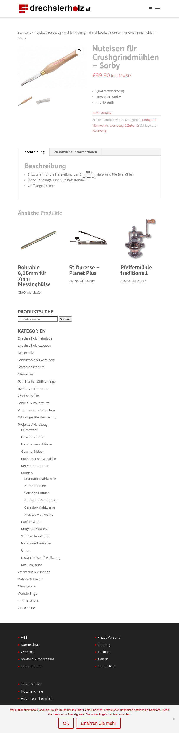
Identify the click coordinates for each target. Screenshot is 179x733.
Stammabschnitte (31, 367)
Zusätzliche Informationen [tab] (75, 152)
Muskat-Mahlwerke (39, 514)
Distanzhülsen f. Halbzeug (40, 557)
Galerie (103, 659)
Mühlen (69, 32)
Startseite (24, 32)
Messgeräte (27, 586)
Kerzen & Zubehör (35, 466)
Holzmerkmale (32, 691)
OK (66, 723)
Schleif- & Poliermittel (34, 403)
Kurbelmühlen (35, 486)
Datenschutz (30, 644)
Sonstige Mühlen (37, 493)
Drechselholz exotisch (34, 345)
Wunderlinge (27, 593)
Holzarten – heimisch (37, 698)
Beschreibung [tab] (34, 152)
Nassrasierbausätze (36, 543)
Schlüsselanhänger (35, 536)
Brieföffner (29, 430)
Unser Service (31, 684)
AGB (24, 637)
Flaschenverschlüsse (36, 444)
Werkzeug (99, 131)
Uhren (26, 550)
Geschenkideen (32, 451)
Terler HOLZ (107, 666)
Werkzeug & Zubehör (125, 125)
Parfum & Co (31, 521)
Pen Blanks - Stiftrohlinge (37, 381)
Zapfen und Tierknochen (36, 410)
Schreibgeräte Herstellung (37, 417)
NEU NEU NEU (29, 600)
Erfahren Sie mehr (98, 723)
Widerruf (27, 651)
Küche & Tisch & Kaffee (38, 458)
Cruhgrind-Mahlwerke (92, 32)
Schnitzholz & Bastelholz (36, 360)
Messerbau (26, 374)
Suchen (65, 319)
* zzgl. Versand (109, 637)
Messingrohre (31, 564)
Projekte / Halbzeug (47, 32)
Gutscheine (26, 608)
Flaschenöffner (32, 437)
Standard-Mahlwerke (40, 478)
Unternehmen (31, 666)
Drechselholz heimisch (35, 338)
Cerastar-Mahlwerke (39, 507)
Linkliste (104, 651)
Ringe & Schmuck (34, 529)
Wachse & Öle (28, 395)
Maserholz (26, 352)
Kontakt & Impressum (37, 659)
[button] (79, 51)
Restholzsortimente (32, 388)
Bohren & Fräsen (30, 579)
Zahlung (104, 644)
